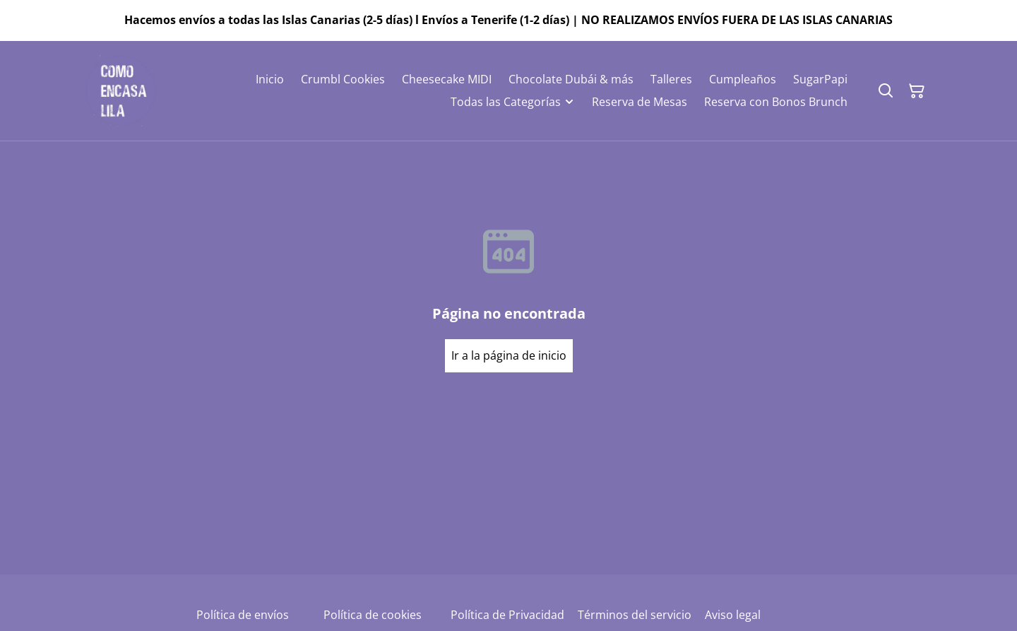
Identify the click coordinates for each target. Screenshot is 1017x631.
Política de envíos (242, 615)
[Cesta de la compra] (916, 91)
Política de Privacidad (507, 615)
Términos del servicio (634, 615)
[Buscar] (885, 91)
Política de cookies (372, 615)
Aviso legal (733, 615)
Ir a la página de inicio (508, 355)
